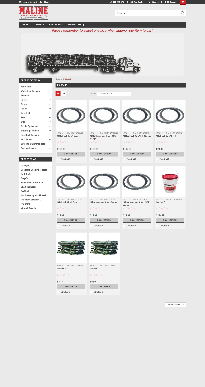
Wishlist (153, 2)
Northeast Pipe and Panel (33, 195)
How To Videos (55, 24)
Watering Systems (30, 130)
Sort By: (93, 94)
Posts (24, 100)
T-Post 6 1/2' (62, 268)
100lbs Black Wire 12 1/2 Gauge (137, 136)
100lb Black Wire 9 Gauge (68, 136)
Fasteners (26, 86)
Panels (24, 108)
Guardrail (25, 113)
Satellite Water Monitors (33, 144)
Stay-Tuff (25, 178)
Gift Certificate (136, 2)
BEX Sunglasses (28, 187)
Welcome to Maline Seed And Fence (35, 2)
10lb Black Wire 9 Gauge (68, 202)
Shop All (25, 95)
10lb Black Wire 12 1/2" (166, 136)
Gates (24, 104)
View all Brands (28, 208)
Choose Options (71, 154)
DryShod (25, 191)
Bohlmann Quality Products (34, 170)
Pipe (23, 117)
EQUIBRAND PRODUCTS (32, 182)
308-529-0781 (117, 2)
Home (58, 79)
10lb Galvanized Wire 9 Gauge (103, 202)
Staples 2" (160, 202)
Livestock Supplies (30, 135)
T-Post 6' (94, 268)
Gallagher (25, 165)
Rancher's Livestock (31, 199)
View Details (104, 286)
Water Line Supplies (30, 91)
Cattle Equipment (29, 126)
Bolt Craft (26, 174)
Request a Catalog (75, 24)
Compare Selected (176, 305)
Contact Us (39, 24)
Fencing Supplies (29, 148)
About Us (25, 24)
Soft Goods (26, 139)
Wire (23, 122)
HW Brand (25, 204)
